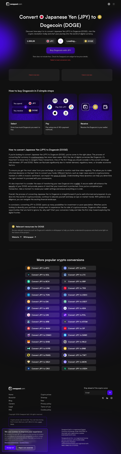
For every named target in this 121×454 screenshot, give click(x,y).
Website (17, 237)
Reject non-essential (26, 448)
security (12, 186)
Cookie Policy (24, 442)
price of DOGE (60, 175)
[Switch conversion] (60, 41)
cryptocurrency (37, 157)
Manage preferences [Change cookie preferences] (11, 442)
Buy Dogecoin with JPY (60, 50)
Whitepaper (29, 237)
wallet (77, 183)
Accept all (10, 448)
